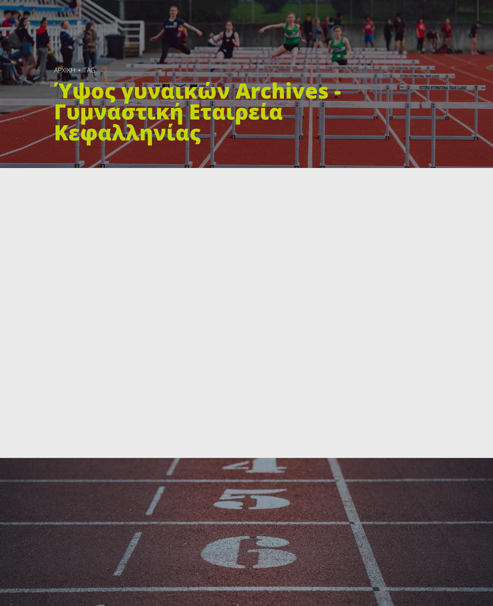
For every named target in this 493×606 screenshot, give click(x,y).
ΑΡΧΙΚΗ (64, 70)
